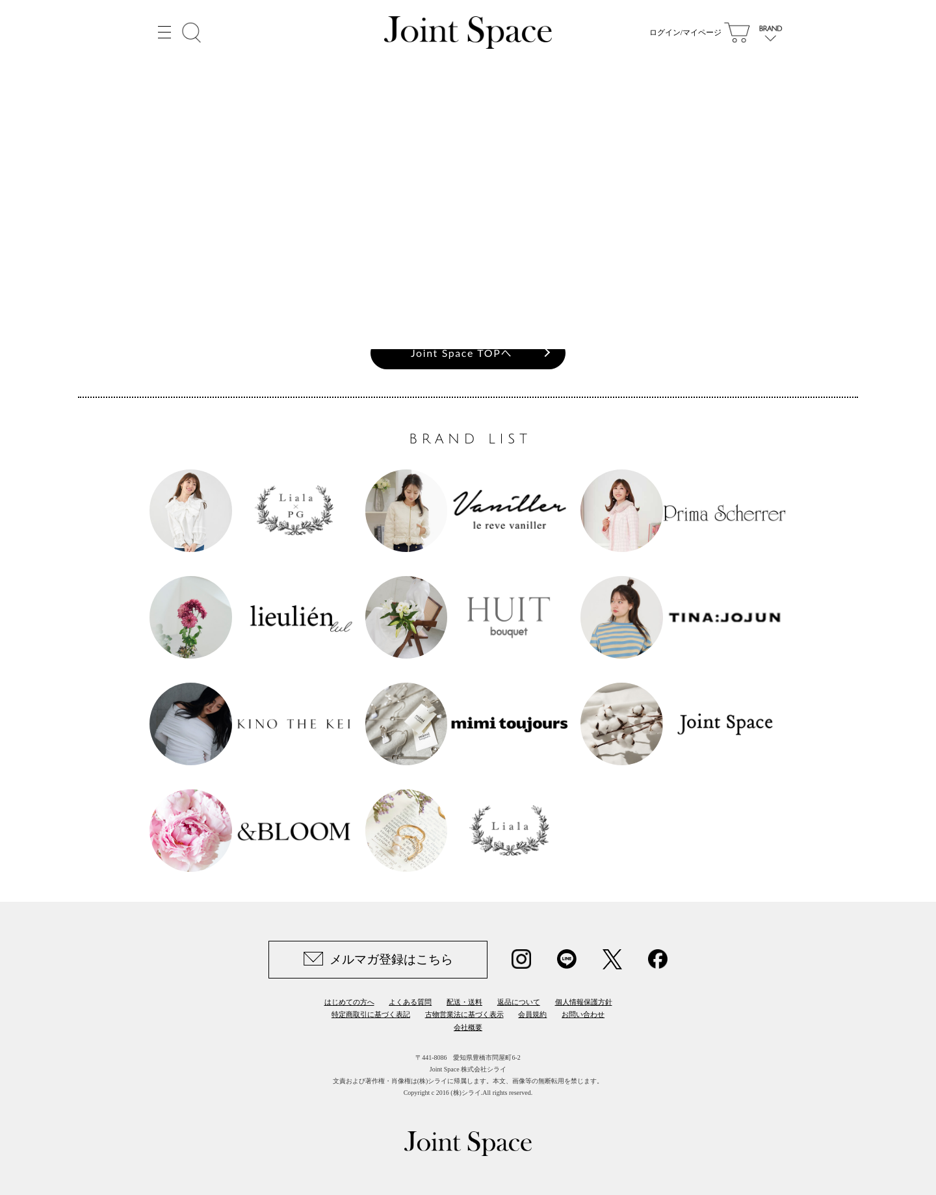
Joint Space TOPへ (461, 353)
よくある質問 (410, 1002)
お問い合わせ (583, 1014)
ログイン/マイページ (685, 32)
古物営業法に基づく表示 (464, 1014)
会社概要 (468, 1027)
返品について (518, 1002)
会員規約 (532, 1014)
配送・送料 (464, 1002)
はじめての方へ (349, 1002)
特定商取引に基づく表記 (371, 1014)
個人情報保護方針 (583, 1002)
